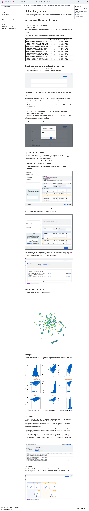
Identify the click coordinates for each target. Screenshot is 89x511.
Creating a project (5, 14)
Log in (82, 1)
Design (3, 30)
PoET (2, 9)
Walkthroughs (45, 1)
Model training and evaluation (7, 26)
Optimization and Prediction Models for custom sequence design (59, 5)
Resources (51, 1)
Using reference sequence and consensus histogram (10, 20)
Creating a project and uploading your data (81, 12)
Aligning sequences (5, 31)
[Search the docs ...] (11, 7)
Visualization (4, 24)
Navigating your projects (6, 22)
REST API (40, 1)
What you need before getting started (81, 9)
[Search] (79, 2)
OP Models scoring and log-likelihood (9, 17)
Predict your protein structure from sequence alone (9, 34)
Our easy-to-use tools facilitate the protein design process (36, 5)
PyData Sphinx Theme (80, 508)
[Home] (24, 5)
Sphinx (8, 509)
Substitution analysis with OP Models (9, 28)
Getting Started (24, 1)
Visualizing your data (79, 16)
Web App (30, 1)
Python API (34, 1)
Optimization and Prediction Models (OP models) (9, 12)
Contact (86, 1)
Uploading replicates (79, 14)
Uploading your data (6, 16)
